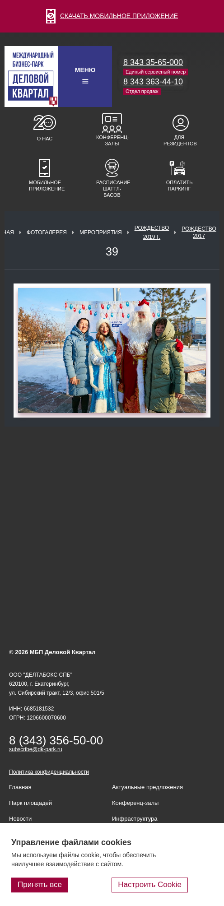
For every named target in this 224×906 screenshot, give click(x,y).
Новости (20, 818)
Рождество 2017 (199, 232)
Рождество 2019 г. (152, 232)
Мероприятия (100, 232)
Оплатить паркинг (179, 185)
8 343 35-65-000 (153, 62)
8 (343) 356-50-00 (56, 740)
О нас (45, 138)
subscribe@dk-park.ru (35, 749)
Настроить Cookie (150, 884)
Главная (20, 787)
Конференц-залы (112, 140)
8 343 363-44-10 (153, 81)
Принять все (40, 884)
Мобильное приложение (45, 185)
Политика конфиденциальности (49, 772)
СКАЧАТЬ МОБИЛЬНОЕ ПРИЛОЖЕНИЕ (112, 15)
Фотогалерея (47, 232)
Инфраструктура (134, 818)
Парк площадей (30, 802)
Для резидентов (179, 140)
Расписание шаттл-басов (112, 189)
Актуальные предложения (147, 787)
